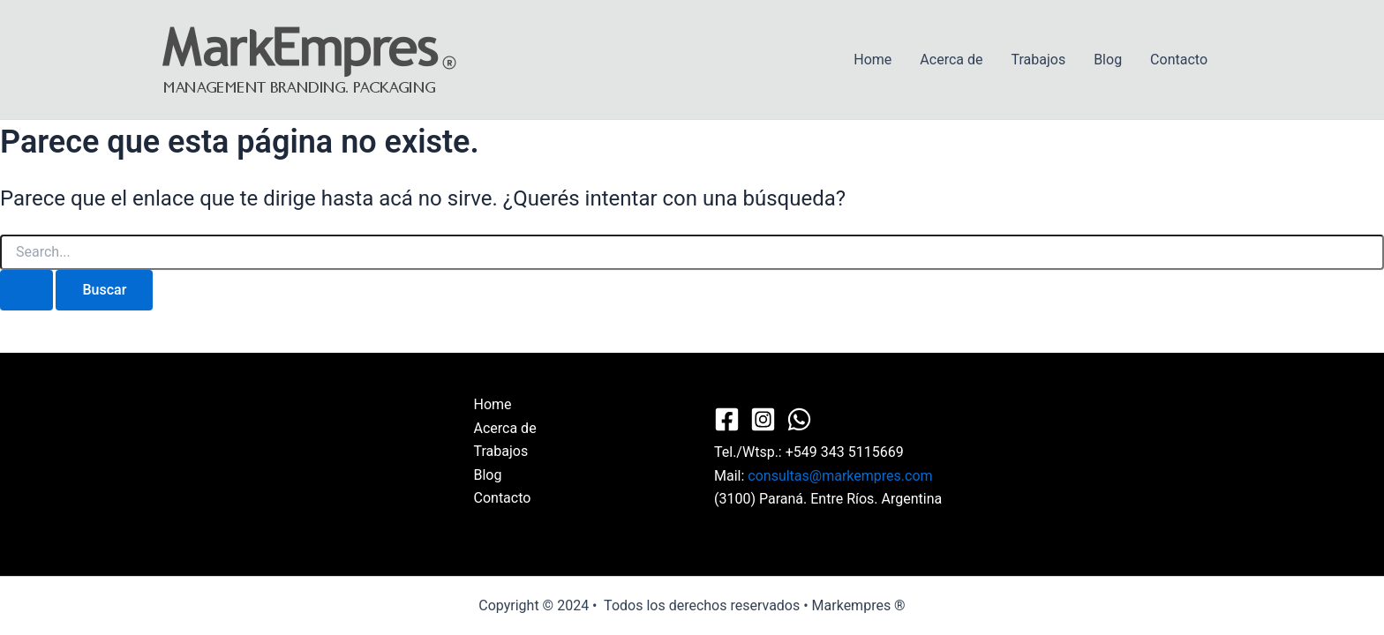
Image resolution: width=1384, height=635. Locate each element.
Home (872, 59)
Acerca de (951, 59)
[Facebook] (727, 419)
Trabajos (1038, 59)
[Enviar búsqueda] (26, 290)
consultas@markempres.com (840, 475)
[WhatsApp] (799, 419)
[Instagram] (763, 419)
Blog (1108, 59)
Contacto (1178, 59)
